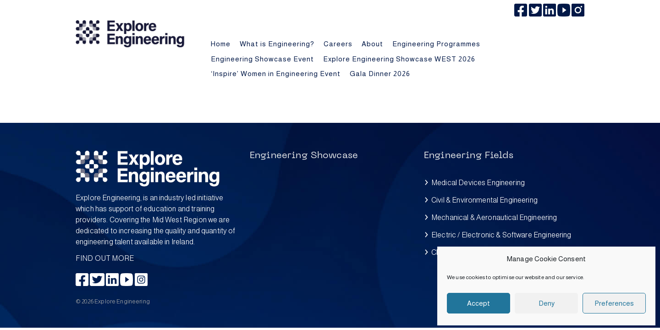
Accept (478, 303)
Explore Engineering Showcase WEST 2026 (399, 59)
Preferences (614, 303)
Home (221, 44)
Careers (338, 44)
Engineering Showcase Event (262, 59)
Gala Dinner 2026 (380, 73)
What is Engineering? (277, 44)
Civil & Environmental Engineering (484, 200)
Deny (547, 303)
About (372, 44)
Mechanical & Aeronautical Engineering (494, 217)
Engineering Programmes (436, 44)
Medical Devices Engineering (478, 183)
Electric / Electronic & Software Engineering (501, 235)
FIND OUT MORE (156, 227)
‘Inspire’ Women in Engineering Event (276, 73)
